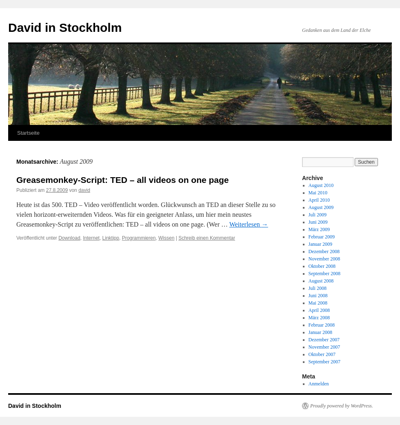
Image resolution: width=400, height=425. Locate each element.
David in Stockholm (65, 27)
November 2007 (324, 347)
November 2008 (324, 259)
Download (69, 238)
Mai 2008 (318, 303)
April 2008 (319, 310)
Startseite (28, 133)
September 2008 (324, 273)
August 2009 (321, 207)
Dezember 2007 (324, 340)
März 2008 (319, 317)
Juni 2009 (318, 222)
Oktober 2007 (322, 354)
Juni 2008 (318, 295)
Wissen (166, 238)
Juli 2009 (318, 215)
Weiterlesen (248, 224)
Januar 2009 (320, 244)
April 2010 (319, 200)
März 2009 (319, 229)
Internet (91, 238)
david (84, 190)
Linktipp (110, 238)
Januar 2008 (320, 332)
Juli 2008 (318, 288)
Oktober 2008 (322, 266)
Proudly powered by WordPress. (341, 406)
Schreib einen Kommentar (206, 238)
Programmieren (139, 238)
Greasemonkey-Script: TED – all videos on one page (122, 180)
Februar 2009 (322, 237)
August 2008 (321, 281)
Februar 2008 (322, 325)
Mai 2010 (318, 193)
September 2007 (324, 362)
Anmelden (319, 384)
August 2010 (321, 185)
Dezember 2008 (324, 251)
